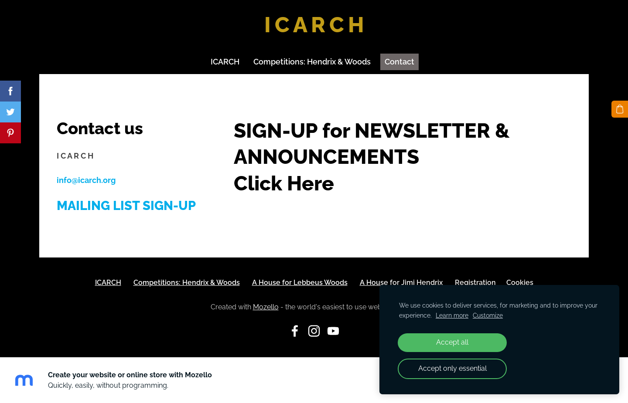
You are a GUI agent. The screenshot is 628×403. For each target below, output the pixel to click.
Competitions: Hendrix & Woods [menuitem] (312, 61)
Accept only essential (452, 368)
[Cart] (619, 109)
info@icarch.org (86, 180)
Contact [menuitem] (399, 61)
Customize (488, 315)
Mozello (266, 307)
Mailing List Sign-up (126, 205)
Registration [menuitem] (475, 282)
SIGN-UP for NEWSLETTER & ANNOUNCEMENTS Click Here (372, 157)
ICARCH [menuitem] (225, 61)
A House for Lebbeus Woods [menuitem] (300, 282)
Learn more (452, 315)
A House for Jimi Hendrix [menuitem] (401, 282)
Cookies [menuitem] (519, 282)
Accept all (452, 342)
